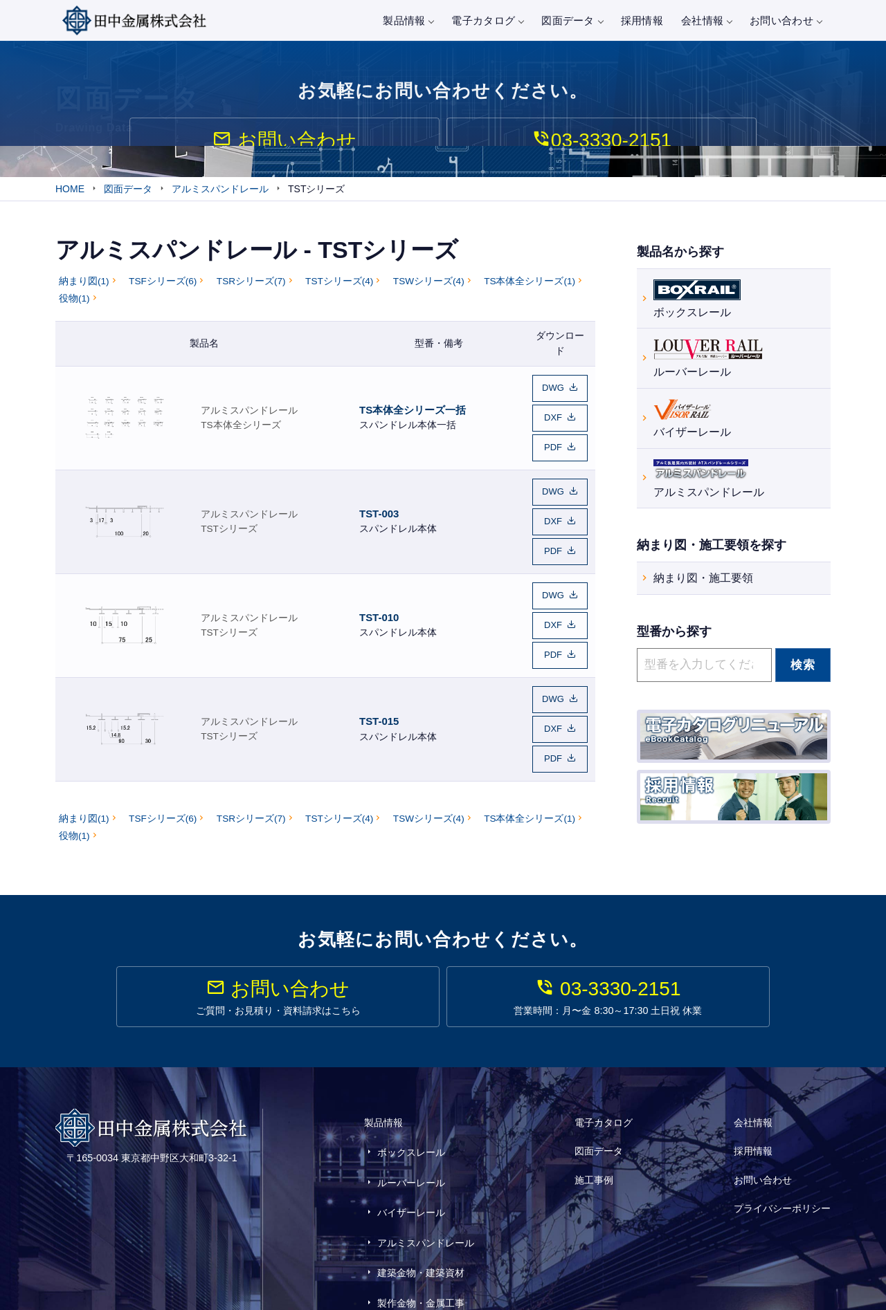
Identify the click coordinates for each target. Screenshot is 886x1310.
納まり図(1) (84, 289)
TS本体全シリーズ (240, 427)
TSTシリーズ (229, 520)
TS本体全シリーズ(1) (529, 289)
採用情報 (642, 20)
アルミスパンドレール (249, 412)
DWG (553, 393)
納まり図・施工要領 (703, 581)
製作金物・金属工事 (420, 1229)
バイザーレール (692, 419)
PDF (553, 446)
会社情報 (706, 20)
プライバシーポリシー (782, 1164)
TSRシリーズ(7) (251, 289)
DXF (553, 419)
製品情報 (408, 20)
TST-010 (379, 598)
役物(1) (74, 306)
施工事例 (594, 1144)
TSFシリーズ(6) (163, 289)
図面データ (572, 20)
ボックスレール (697, 299)
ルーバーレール (708, 359)
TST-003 (379, 504)
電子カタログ (487, 20)
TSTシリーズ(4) (339, 289)
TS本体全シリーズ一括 (412, 412)
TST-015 (379, 690)
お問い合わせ (786, 20)
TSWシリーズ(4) (428, 289)
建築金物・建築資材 (420, 1209)
